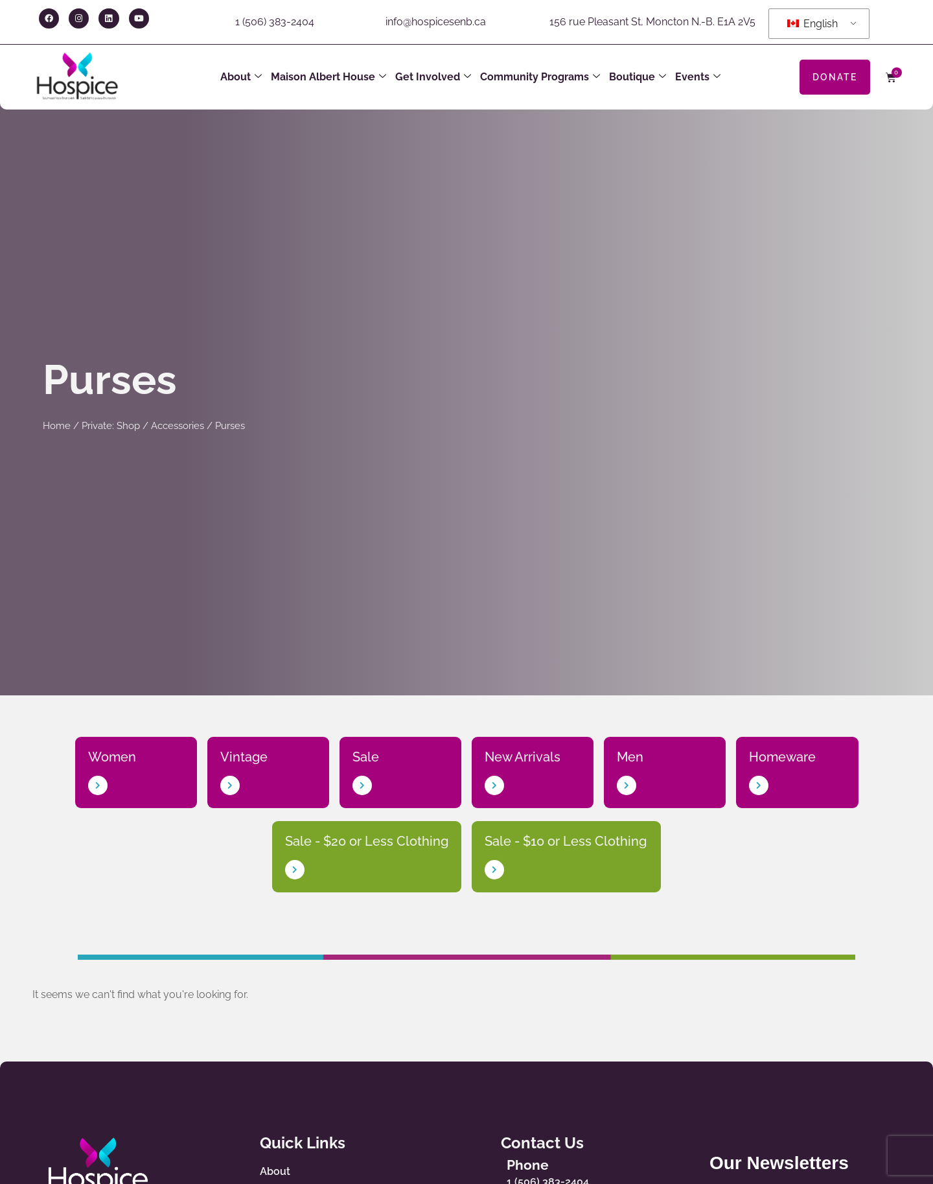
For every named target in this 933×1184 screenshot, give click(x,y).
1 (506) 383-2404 (274, 22)
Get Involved (433, 77)
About (241, 77)
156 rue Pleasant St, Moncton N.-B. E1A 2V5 (652, 22)
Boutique (637, 77)
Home (57, 425)
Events (697, 77)
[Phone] (483, 1170)
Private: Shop (111, 425)
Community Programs (540, 77)
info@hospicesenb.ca (436, 22)
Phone (528, 1165)
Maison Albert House (328, 77)
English (812, 23)
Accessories (177, 425)
